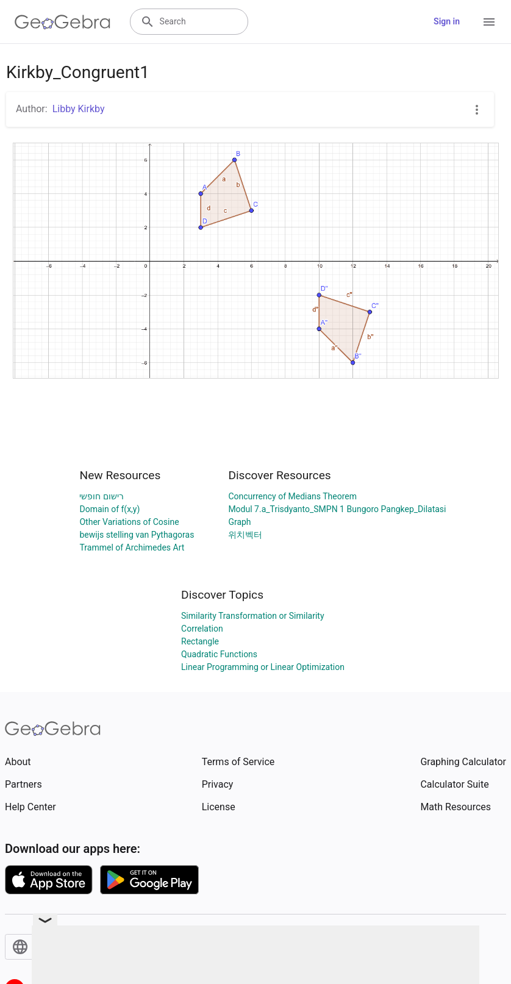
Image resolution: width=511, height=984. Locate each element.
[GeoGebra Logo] (62, 22)
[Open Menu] (489, 22)
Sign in (447, 21)
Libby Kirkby (78, 109)
